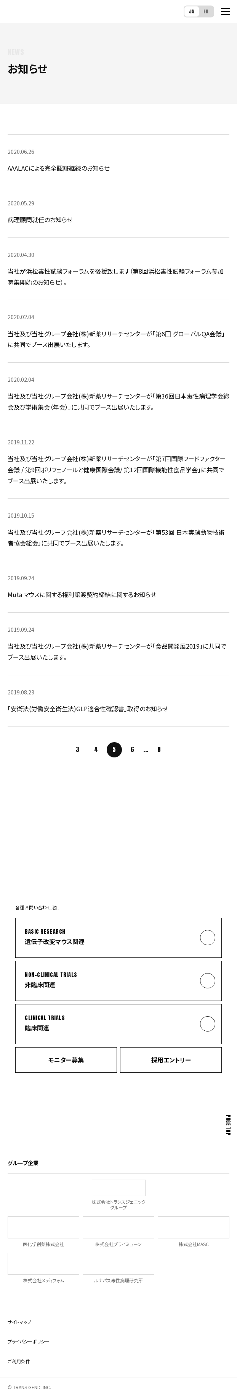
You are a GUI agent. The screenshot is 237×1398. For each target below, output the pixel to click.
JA (191, 11)
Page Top (228, 1125)
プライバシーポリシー (29, 1341)
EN (206, 11)
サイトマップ (19, 1322)
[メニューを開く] (225, 11)
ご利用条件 (19, 1361)
